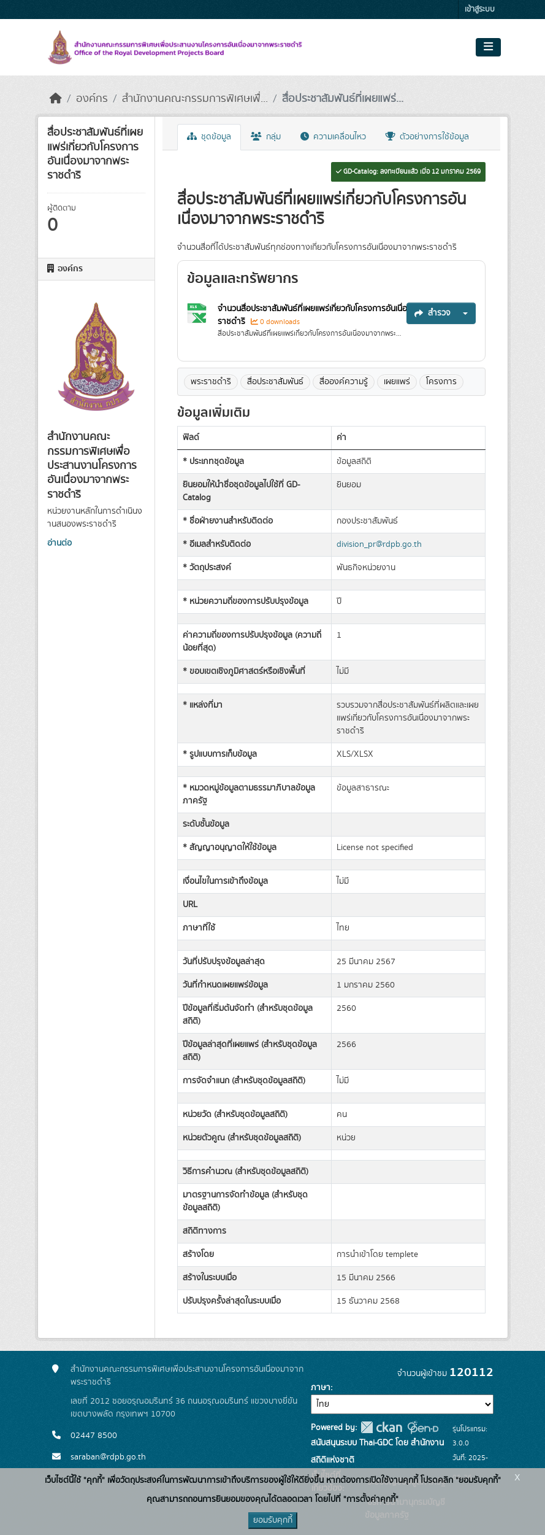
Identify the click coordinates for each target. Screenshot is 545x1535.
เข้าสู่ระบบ (480, 9)
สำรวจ (432, 313)
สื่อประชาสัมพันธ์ (275, 382)
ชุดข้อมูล (209, 137)
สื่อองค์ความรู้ (343, 382)
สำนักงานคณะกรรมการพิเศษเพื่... (195, 99)
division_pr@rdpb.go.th (379, 544)
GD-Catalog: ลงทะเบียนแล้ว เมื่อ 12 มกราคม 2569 (408, 172)
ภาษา (320, 1388)
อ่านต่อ (59, 543)
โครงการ (441, 382)
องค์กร (92, 99)
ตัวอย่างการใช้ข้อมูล (427, 137)
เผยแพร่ (397, 382)
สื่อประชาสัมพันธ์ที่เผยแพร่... (342, 99)
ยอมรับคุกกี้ (272, 1520)
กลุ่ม (266, 137)
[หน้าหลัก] (56, 99)
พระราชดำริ (211, 382)
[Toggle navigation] (488, 47)
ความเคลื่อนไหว (333, 137)
